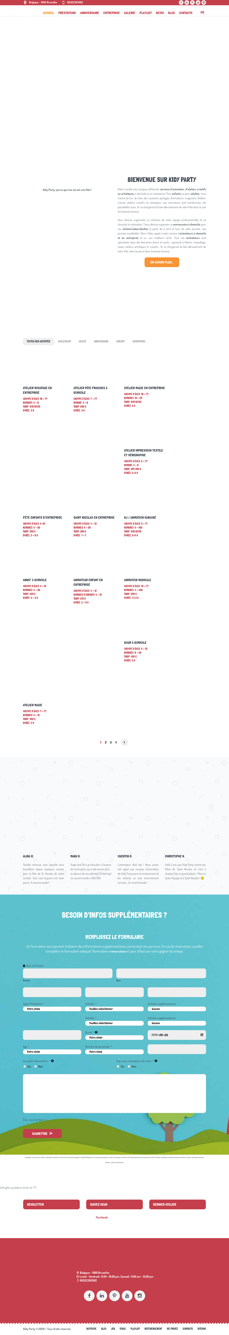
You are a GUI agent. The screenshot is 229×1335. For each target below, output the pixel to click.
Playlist (135, 1328)
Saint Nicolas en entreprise (94, 517)
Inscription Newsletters (36, 1061)
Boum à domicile (135, 642)
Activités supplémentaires (162, 1004)
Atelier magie (32, 705)
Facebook (102, 1217)
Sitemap (201, 1328)
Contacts (188, 1328)
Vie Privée (172, 1328)
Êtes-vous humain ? (35, 1120)
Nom (118, 980)
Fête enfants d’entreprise (42, 517)
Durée (89, 1032)
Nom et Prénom (35, 965)
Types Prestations (33, 1004)
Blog (103, 1328)
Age (26, 1046)
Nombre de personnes (98, 1046)
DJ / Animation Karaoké (140, 517)
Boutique (91, 1328)
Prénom (26, 980)
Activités (91, 1004)
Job (113, 1328)
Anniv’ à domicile (35, 580)
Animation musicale (137, 580)
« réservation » (118, 951)
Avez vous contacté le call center (135, 1061)
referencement (153, 1328)
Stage (123, 1328)
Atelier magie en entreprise (144, 388)
